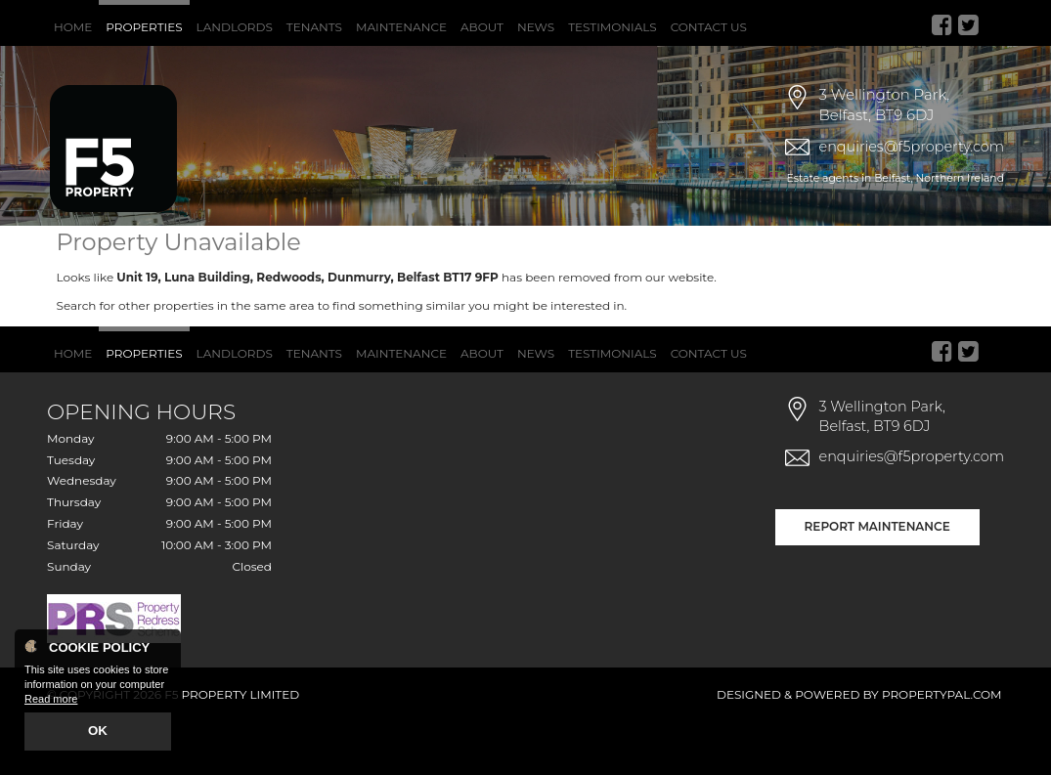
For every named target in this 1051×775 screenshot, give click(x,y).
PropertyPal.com (942, 747)
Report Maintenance (877, 578)
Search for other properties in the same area (186, 357)
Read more (50, 703)
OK (98, 733)
